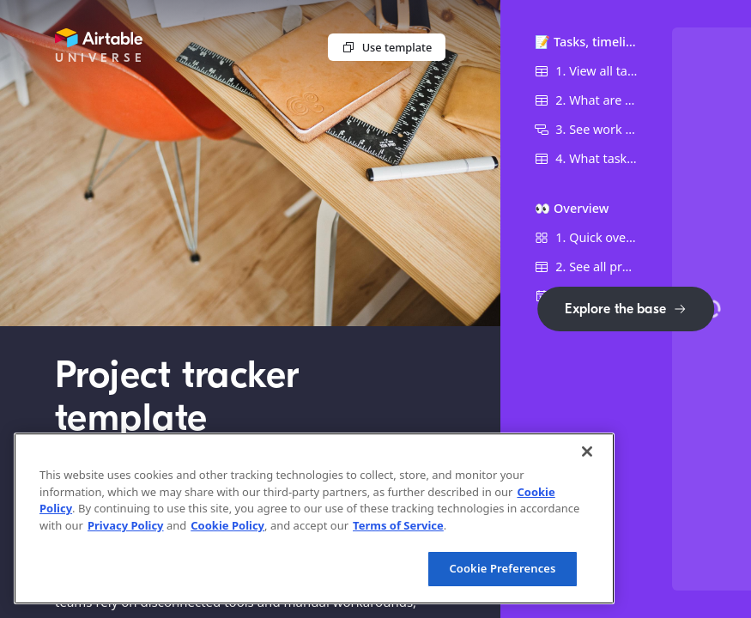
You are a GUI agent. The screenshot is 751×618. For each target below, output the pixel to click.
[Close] (587, 451)
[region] (314, 518)
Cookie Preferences (502, 568)
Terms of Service (398, 525)
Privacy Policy (126, 525)
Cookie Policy (227, 525)
